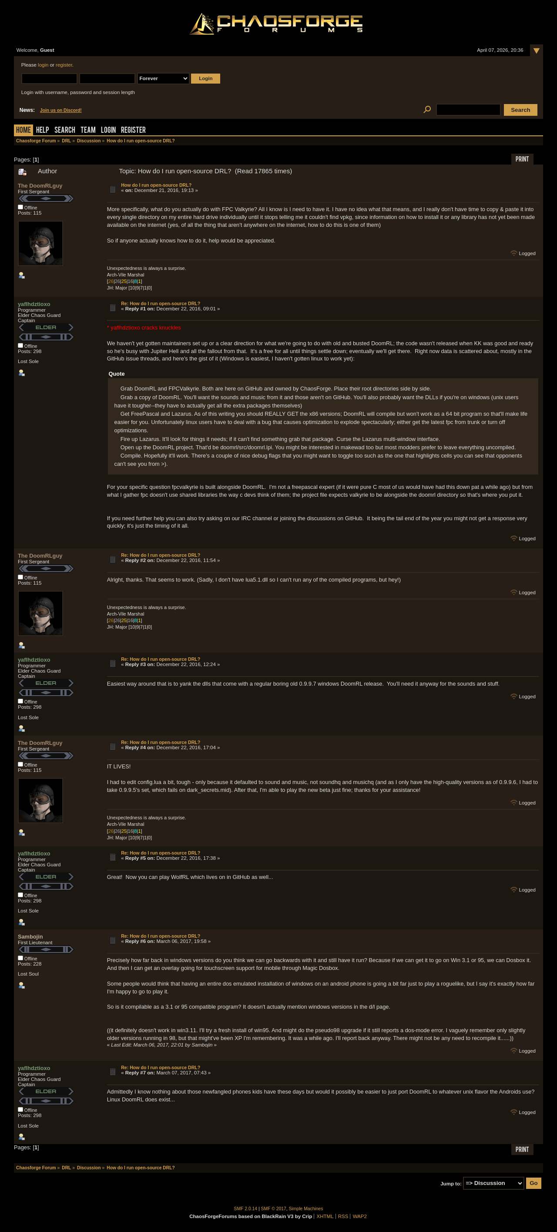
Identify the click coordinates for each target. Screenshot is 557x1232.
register (64, 64)
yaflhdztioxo (34, 304)
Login (108, 131)
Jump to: (451, 1183)
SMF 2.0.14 (246, 1208)
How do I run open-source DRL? (156, 185)
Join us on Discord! (61, 110)
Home (23, 131)
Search (64, 131)
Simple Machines (306, 1208)
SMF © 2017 (273, 1208)
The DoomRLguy (40, 185)
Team (88, 131)
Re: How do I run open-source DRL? (160, 303)
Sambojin (30, 936)
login (43, 64)
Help (42, 131)
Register (133, 131)
